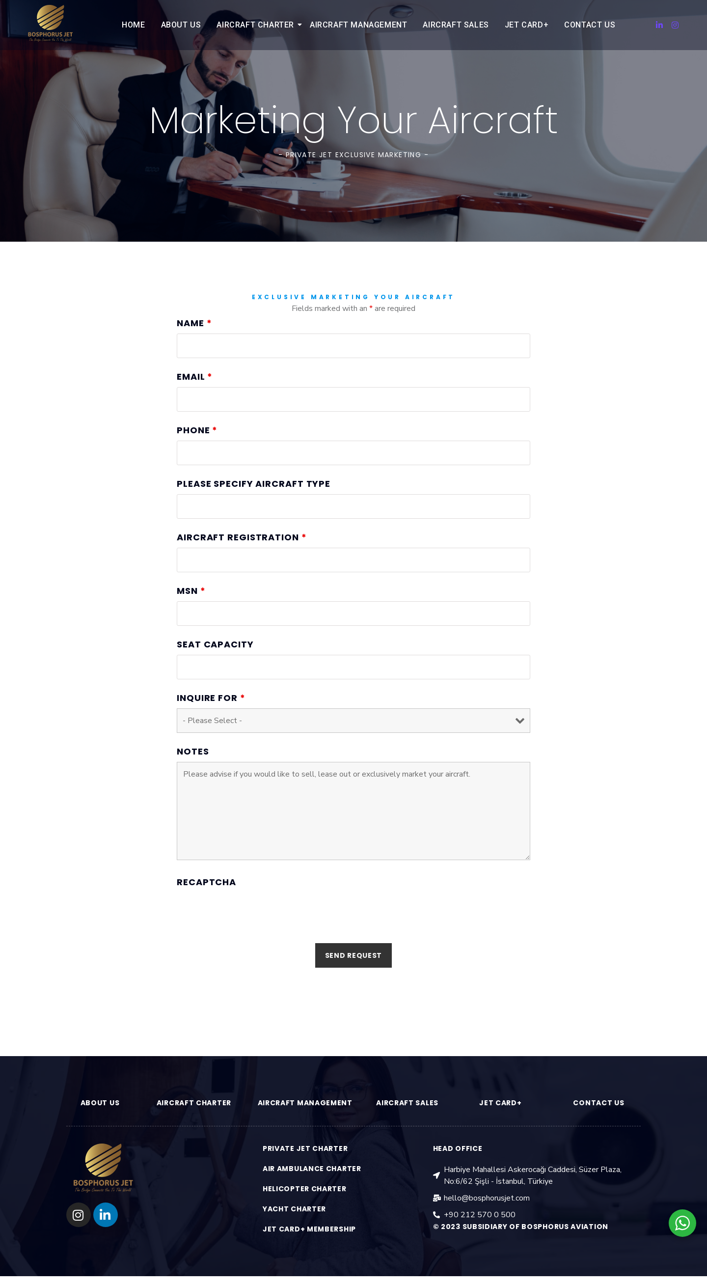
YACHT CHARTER (294, 1209)
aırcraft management (305, 1103)
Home (133, 24)
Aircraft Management (358, 24)
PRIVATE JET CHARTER (305, 1148)
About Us (181, 24)
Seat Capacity (215, 665)
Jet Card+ (526, 24)
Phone (197, 450)
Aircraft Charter (257, 24)
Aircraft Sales (456, 24)
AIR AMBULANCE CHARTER (312, 1169)
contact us (598, 1103)
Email (195, 397)
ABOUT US (100, 1103)
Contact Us (589, 24)
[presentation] (251, 932)
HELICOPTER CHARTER (305, 1189)
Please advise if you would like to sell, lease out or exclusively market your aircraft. (353, 831)
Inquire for (211, 718)
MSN (191, 611)
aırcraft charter (194, 1103)
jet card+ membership (309, 1229)
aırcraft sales (407, 1103)
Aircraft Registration (242, 557)
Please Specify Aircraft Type (253, 504)
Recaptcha (206, 902)
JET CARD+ (500, 1103)
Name (194, 343)
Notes (193, 772)
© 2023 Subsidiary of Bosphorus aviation (520, 1226)
